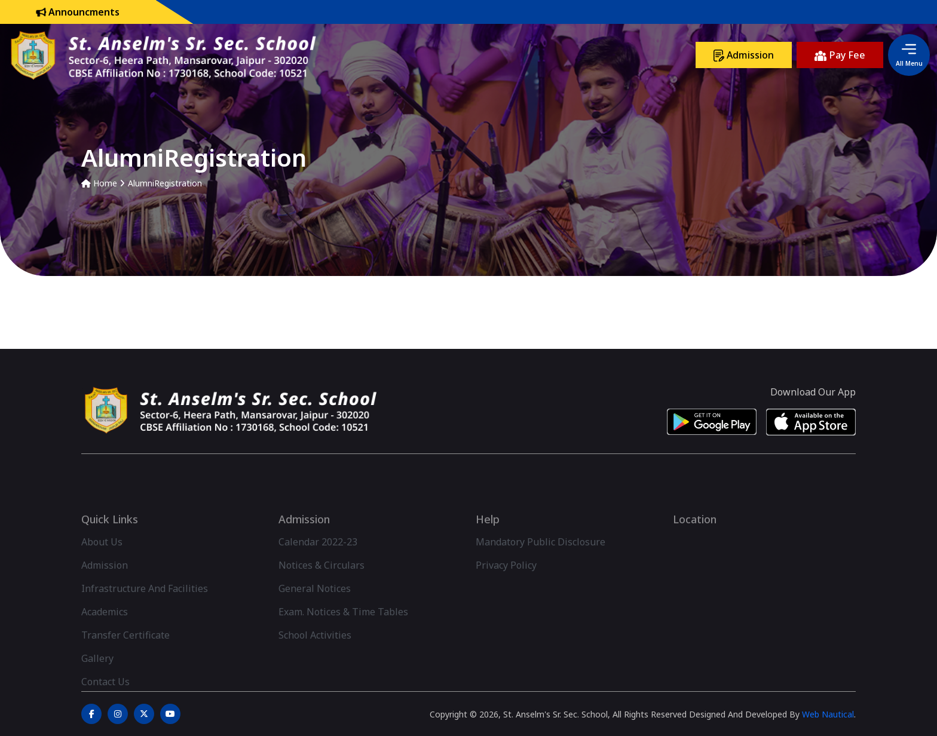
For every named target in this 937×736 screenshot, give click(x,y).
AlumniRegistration (165, 183)
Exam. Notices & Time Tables (343, 629)
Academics (104, 629)
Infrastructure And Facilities (144, 605)
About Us (102, 559)
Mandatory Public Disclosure (540, 559)
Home (99, 183)
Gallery (97, 675)
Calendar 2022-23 (317, 559)
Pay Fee (839, 55)
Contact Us (105, 699)
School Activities (314, 652)
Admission (744, 55)
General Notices (314, 605)
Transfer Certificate (125, 652)
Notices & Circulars (321, 582)
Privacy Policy (506, 582)
